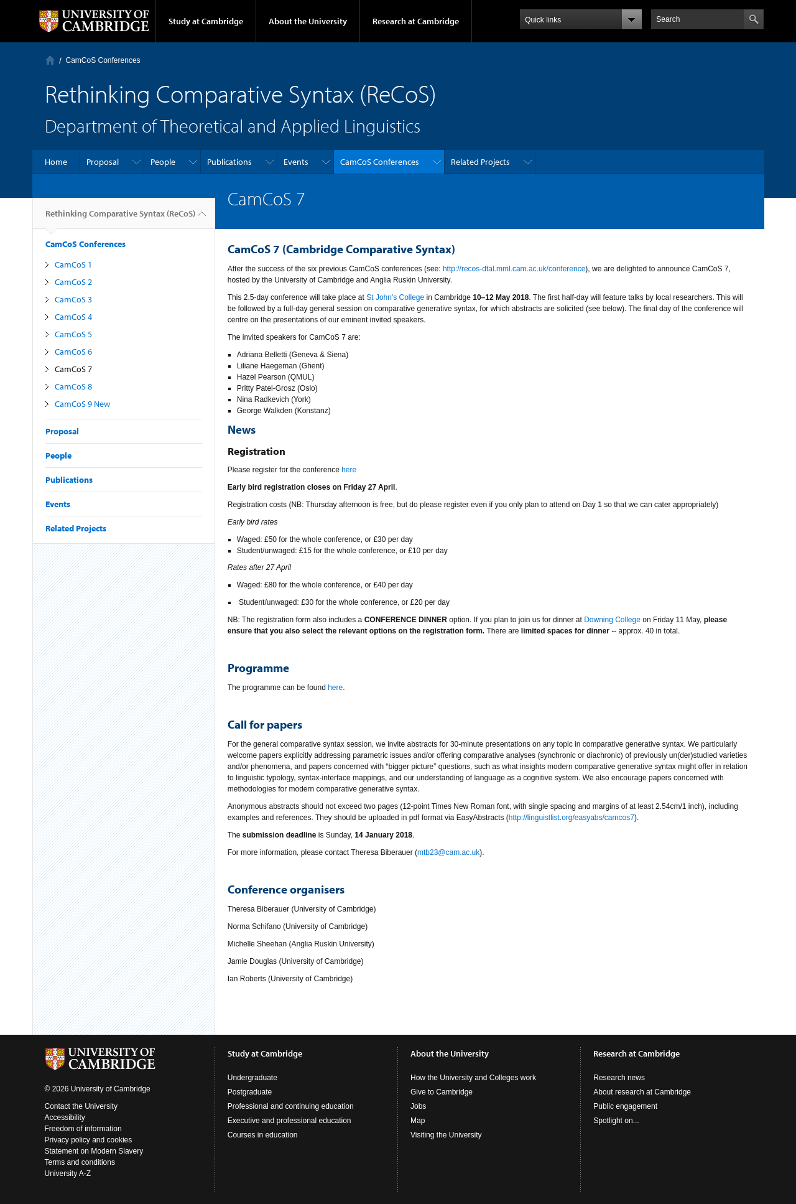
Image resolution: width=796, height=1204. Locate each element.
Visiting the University (446, 1135)
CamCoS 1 (73, 264)
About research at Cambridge (642, 1092)
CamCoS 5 (73, 334)
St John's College (395, 297)
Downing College (612, 619)
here (348, 469)
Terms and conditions (80, 1162)
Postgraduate (250, 1092)
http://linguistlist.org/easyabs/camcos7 (571, 817)
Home (50, 60)
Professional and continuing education (291, 1106)
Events (296, 161)
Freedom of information (83, 1128)
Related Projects (480, 161)
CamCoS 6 (73, 351)
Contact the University (81, 1106)
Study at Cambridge (206, 21)
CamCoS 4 (73, 316)
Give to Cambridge (441, 1092)
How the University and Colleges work (473, 1077)
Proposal (102, 161)
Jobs (418, 1106)
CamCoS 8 (73, 386)
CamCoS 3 (73, 299)
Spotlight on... (616, 1120)
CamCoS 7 (73, 369)
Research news (619, 1077)
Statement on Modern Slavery (94, 1151)
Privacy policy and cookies (88, 1140)
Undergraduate (252, 1077)
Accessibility (65, 1117)
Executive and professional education (289, 1120)
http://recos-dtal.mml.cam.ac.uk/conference (514, 268)
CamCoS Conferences (103, 60)
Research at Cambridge (416, 21)
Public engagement (625, 1106)
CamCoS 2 (73, 281)
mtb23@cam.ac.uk (448, 852)
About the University (308, 21)
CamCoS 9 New (82, 403)
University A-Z (68, 1173)
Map (417, 1120)
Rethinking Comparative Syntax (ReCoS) (120, 218)
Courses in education (263, 1135)
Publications (229, 161)
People (162, 161)
